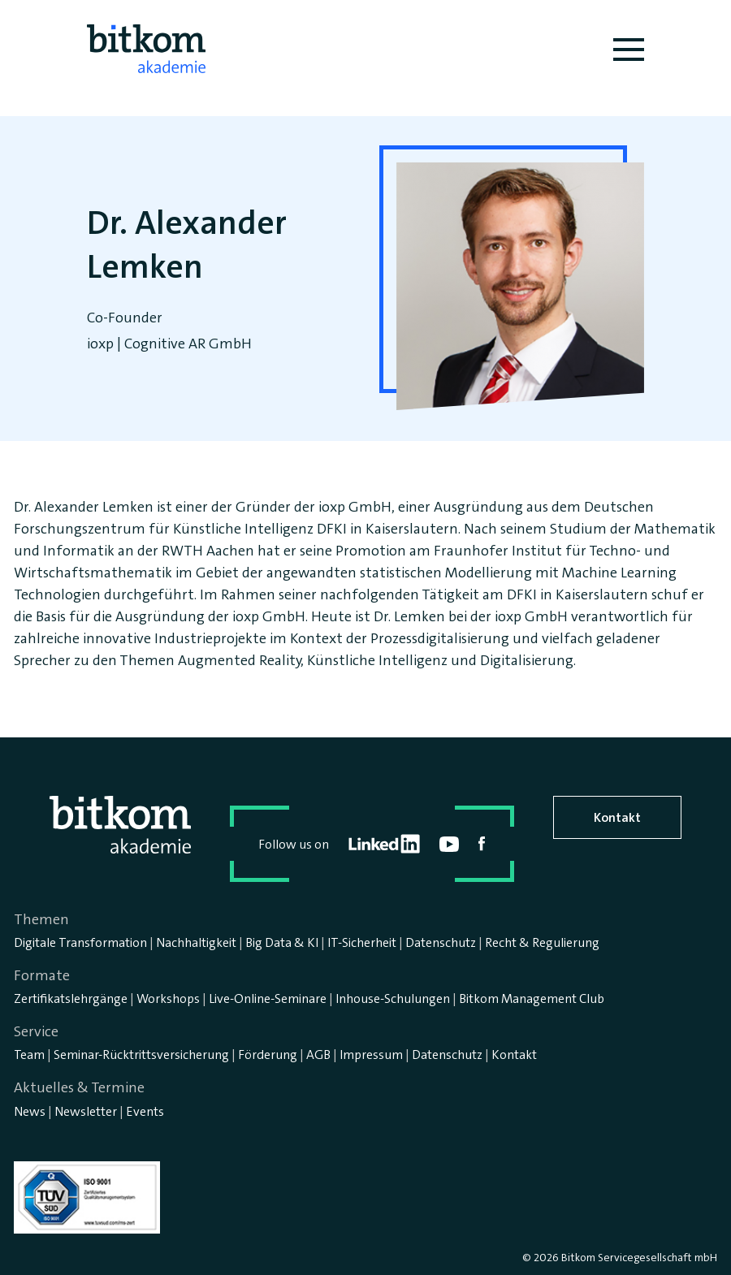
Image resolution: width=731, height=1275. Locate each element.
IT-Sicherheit (361, 942)
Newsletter (85, 1111)
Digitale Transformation (80, 942)
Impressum (371, 1054)
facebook (482, 843)
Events (145, 1111)
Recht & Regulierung (542, 942)
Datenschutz (440, 942)
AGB (318, 1054)
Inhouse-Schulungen (392, 998)
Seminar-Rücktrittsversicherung (141, 1054)
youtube (449, 844)
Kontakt (617, 817)
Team (29, 1054)
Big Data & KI (281, 942)
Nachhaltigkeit (196, 942)
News (29, 1111)
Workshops (168, 998)
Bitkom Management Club (531, 998)
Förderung (267, 1054)
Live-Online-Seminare (268, 998)
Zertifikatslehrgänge (71, 998)
